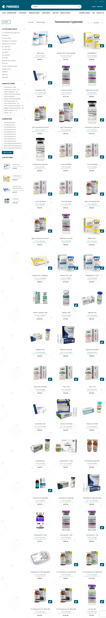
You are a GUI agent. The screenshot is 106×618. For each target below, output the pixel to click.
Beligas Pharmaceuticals (12, 99)
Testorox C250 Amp (66, 424)
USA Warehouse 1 (9, 122)
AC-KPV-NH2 (6, 49)
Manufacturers (34, 13)
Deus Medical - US (40, 428)
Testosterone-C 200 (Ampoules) (40, 572)
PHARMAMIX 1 (17, 176)
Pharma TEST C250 (66, 275)
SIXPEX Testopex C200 (40, 312)
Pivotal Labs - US (92, 465)
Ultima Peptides (9, 96)
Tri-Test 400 (92, 609)
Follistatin (15, 199)
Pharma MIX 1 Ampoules (40, 275)
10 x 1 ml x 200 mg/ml (18, 190)
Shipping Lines (11, 13)
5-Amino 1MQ (6, 38)
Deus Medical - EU (40, 94)
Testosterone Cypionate (92, 127)
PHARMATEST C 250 (92, 275)
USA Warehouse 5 (10, 134)
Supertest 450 (92, 312)
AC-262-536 (6, 47)
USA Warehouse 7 (10, 139)
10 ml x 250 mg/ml (17, 166)
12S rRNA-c (5, 35)
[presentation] (23, 157)
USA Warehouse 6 (10, 136)
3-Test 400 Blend (40, 201)
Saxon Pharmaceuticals (40, 539)
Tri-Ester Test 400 (66, 90)
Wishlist (102, 1)
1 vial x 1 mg (15, 201)
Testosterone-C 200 (40, 535)
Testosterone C (40, 461)
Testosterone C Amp (66, 461)
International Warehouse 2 (13, 146)
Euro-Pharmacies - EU (40, 168)
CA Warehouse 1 (9, 125)
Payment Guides (84, 13)
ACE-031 (4, 58)
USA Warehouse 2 (10, 127)
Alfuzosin (5, 77)
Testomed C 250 (40, 90)
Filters (6, 22)
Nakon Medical (92, 168)
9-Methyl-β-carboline (9, 41)
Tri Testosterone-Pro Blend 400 (40, 609)
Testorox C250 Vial (92, 424)
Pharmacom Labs (10, 87)
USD (95, 1)
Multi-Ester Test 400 (92, 90)
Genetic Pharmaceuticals (40, 353)
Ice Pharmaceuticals (92, 316)
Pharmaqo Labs (66, 242)
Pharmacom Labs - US (11, 89)
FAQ (93, 13)
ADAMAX (5, 72)
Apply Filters (8, 152)
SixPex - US (7, 113)
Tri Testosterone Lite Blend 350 (66, 572)
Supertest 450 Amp (66, 350)
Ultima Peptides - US (11, 92)
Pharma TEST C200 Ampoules (17, 187)
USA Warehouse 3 (10, 129)
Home (4, 13)
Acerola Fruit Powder (9, 61)
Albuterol (5, 75)
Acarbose (5, 52)
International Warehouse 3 (13, 148)
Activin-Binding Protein (9, 66)
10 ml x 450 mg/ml (17, 178)
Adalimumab (6, 69)
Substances (46, 13)
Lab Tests (56, 13)
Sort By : (31, 22)
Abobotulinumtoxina (9, 44)
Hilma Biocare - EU (40, 502)
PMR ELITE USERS (65, 13)
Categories (22, 13)
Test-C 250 (66, 387)
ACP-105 (5, 63)
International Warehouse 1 (12, 143)
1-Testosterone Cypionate (11, 33)
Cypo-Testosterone (66, 127)
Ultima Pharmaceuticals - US (13, 106)
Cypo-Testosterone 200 (92, 201)
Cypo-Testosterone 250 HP (40, 127)
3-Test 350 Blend (66, 164)
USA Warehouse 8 (10, 141)
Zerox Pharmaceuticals (66, 428)
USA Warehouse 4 (10, 132)
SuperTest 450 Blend (92, 350)
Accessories (6, 55)
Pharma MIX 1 (92, 238)
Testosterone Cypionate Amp (92, 498)
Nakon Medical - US (10, 110)
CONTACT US (100, 13)
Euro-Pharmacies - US (11, 103)
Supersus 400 (66, 312)
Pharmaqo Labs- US (10, 101)
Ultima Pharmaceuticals (12, 94)
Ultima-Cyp (15, 164)
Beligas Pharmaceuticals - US (14, 108)
